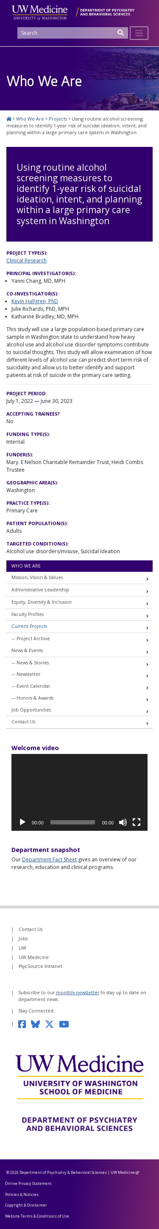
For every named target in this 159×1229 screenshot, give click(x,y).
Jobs (23, 939)
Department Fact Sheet (49, 859)
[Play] (22, 822)
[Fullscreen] (136, 822)
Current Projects (29, 626)
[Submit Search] (121, 35)
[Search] (72, 33)
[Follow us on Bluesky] (38, 1024)
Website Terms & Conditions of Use (37, 1216)
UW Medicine (34, 957)
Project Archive (33, 638)
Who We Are (26, 566)
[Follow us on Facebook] (24, 1024)
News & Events (27, 650)
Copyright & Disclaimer (26, 1205)
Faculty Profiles (27, 614)
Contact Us (23, 722)
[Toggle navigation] (139, 33)
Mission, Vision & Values (37, 577)
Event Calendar (33, 686)
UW (22, 948)
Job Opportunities (31, 710)
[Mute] (123, 822)
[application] (79, 792)
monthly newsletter (77, 993)
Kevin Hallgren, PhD (34, 301)
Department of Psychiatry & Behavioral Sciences (63, 1172)
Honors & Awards (35, 698)
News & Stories (33, 663)
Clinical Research (26, 260)
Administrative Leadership (40, 590)
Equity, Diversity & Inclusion (41, 602)
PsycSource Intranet (40, 966)
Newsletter (28, 674)
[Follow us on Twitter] (52, 1024)
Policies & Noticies (22, 1194)
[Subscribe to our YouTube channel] (66, 1024)
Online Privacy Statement (28, 1183)
